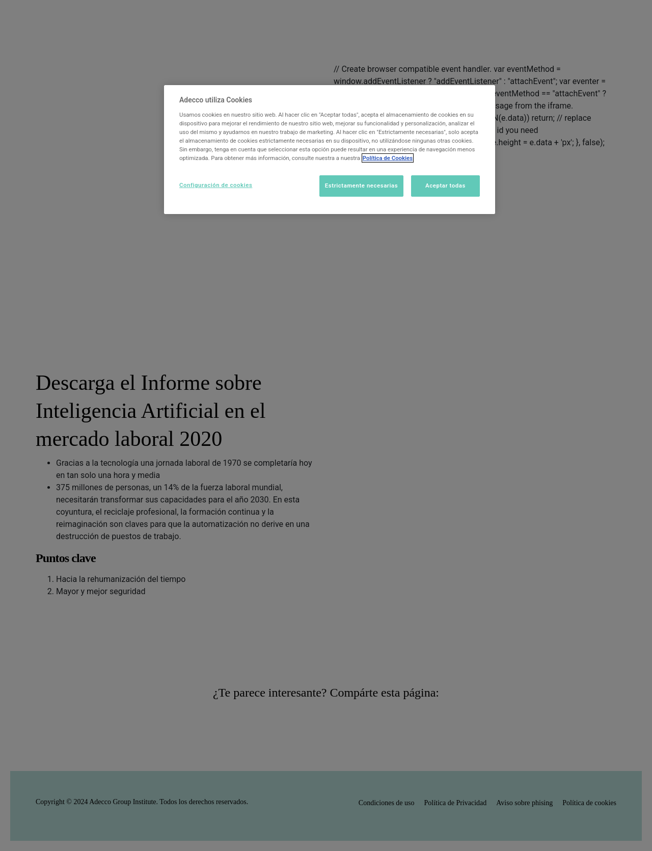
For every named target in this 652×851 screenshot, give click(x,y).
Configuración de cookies (215, 185)
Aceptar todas (445, 185)
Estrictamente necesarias (361, 185)
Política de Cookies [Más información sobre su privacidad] (388, 158)
